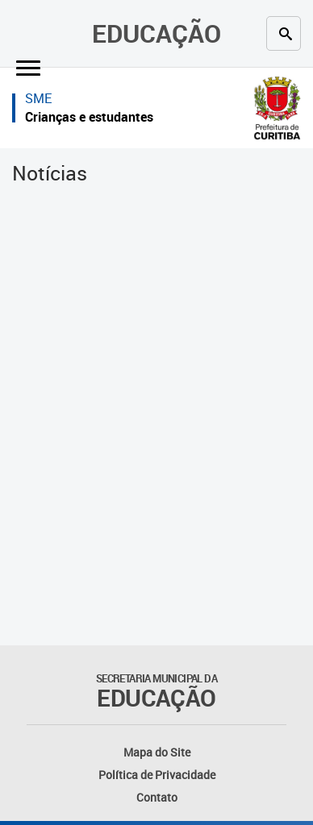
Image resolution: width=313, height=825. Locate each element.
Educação (156, 33)
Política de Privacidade (156, 774)
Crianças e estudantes (89, 117)
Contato (156, 797)
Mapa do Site (156, 752)
